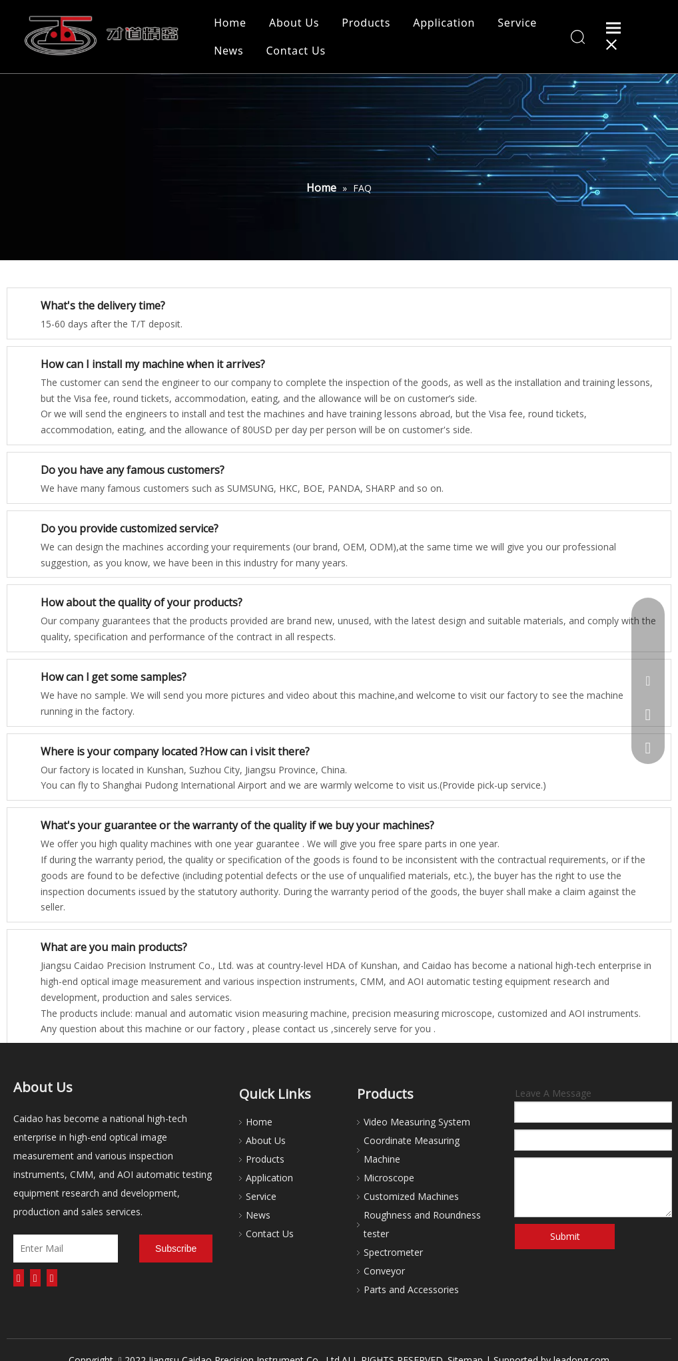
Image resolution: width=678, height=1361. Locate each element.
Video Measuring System (417, 1121)
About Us (294, 22)
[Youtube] (52, 1277)
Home (230, 22)
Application (444, 22)
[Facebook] (18, 1277)
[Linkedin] (35, 1277)
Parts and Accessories (411, 1289)
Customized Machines (411, 1196)
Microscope (389, 1177)
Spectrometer (393, 1252)
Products (366, 22)
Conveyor (384, 1270)
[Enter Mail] (65, 1249)
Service (517, 22)
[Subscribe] (175, 1249)
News (228, 50)
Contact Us (295, 50)
